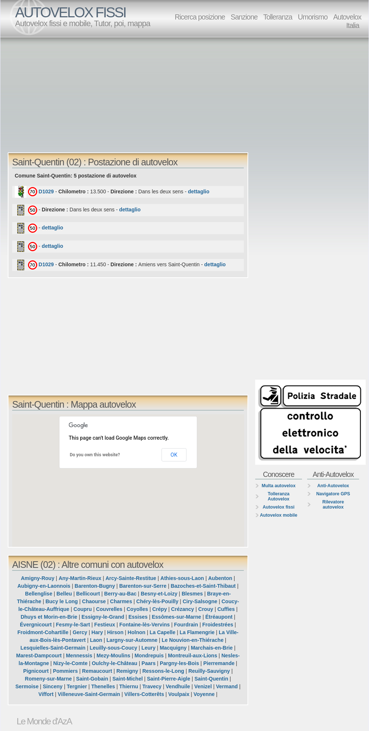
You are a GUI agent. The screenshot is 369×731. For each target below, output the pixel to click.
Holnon (136, 632)
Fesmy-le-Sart (73, 625)
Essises (138, 617)
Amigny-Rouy (38, 578)
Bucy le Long (61, 601)
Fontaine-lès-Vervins (144, 625)
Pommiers (65, 671)
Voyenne (204, 694)
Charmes (121, 601)
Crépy (159, 609)
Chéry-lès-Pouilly (157, 601)
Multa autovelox (279, 485)
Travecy (151, 686)
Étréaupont (219, 617)
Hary (97, 632)
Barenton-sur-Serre (142, 586)
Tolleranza (277, 17)
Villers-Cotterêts (144, 694)
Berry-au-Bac (120, 594)
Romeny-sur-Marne (48, 679)
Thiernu (128, 686)
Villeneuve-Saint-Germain (89, 694)
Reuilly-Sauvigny (209, 671)
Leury (148, 648)
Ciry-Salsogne (200, 601)
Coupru (83, 609)
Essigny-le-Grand (102, 617)
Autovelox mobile (278, 515)
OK (174, 455)
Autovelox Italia (347, 21)
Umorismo (313, 17)
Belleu (64, 594)
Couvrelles (109, 609)
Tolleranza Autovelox (278, 496)
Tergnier (77, 686)
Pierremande (219, 663)
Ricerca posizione (200, 17)
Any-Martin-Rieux (80, 578)
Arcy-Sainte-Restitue (130, 578)
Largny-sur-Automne (131, 640)
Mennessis (79, 655)
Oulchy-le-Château (114, 663)
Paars (148, 663)
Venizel (203, 686)
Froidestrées (217, 625)
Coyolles (137, 609)
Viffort (45, 694)
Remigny (127, 671)
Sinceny (53, 686)
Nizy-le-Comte (70, 663)
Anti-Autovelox (333, 485)
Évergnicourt (36, 625)
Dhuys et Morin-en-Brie (49, 617)
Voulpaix (178, 694)
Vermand (227, 686)
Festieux (104, 625)
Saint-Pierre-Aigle (168, 679)
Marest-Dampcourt (39, 655)
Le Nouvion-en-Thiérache (193, 640)
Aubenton (220, 578)
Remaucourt (97, 671)
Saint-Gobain (92, 679)
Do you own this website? (95, 454)
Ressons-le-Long (163, 671)
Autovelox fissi (278, 507)
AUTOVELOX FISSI (70, 12)
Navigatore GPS (333, 493)
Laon (96, 640)
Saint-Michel (127, 679)
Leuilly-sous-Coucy (113, 648)
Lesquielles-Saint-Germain (52, 648)
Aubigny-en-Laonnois (43, 586)
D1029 (46, 191)
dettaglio (198, 191)
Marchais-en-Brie (212, 648)
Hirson (115, 632)
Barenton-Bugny (95, 586)
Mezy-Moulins (113, 655)
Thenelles (103, 686)
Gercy (80, 632)
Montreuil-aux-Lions (192, 655)
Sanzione (244, 17)
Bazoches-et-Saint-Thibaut (203, 586)
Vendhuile (178, 686)
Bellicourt (88, 594)
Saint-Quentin (211, 679)
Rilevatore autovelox (333, 504)
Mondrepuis (149, 655)
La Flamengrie (197, 632)
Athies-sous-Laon (182, 578)
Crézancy (182, 609)
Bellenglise (38, 594)
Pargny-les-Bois (179, 663)
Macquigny (173, 648)
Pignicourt (36, 671)
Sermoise (27, 686)
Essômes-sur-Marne (176, 617)
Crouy (205, 609)
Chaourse (94, 601)
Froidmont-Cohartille (42, 632)
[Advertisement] (126, 94)
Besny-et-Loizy (159, 594)
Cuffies (226, 609)
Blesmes (192, 594)
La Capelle (162, 632)
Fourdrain (186, 625)
